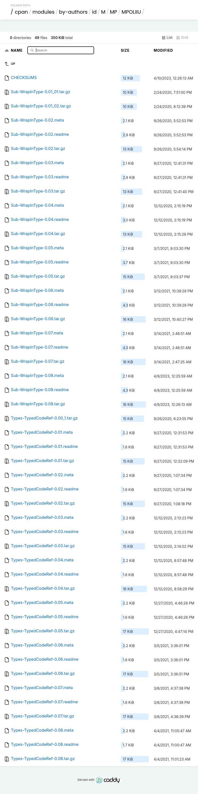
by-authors (73, 11)
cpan (21, 11)
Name (17, 50)
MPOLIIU (131, 11)
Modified (163, 50)
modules (43, 11)
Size (125, 50)
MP (113, 11)
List (167, 37)
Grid (182, 37)
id (94, 11)
